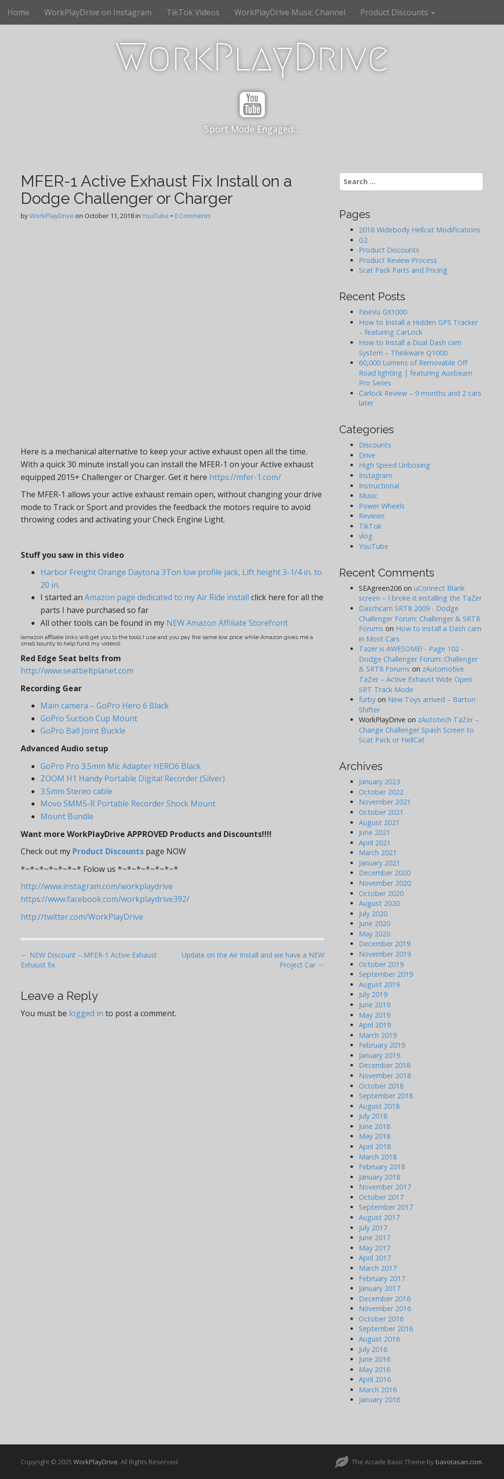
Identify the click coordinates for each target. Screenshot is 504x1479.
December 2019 (384, 943)
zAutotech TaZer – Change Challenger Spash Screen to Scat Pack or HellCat (419, 729)
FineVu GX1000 (383, 312)
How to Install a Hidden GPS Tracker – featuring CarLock (418, 327)
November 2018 (385, 1075)
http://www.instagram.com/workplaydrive (97, 886)
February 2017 (382, 1278)
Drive (367, 455)
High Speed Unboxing (394, 465)
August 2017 (379, 1217)
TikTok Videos (193, 12)
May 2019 (374, 1015)
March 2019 (378, 1035)
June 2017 (374, 1237)
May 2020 (374, 933)
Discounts (375, 445)
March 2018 (378, 1156)
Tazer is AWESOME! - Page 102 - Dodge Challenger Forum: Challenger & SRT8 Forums (418, 659)
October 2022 (381, 792)
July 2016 (373, 1349)
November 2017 (385, 1186)
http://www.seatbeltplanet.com (77, 670)
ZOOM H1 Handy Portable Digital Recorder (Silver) (132, 778)
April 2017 (375, 1257)
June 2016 (374, 1359)
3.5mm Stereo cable (76, 791)
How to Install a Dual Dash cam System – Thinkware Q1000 (410, 347)
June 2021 (374, 832)
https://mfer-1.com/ (245, 477)
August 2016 (379, 1339)
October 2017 (381, 1197)
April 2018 (375, 1146)
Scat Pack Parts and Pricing (403, 270)
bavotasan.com (459, 1461)
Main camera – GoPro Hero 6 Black (104, 705)
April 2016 (375, 1379)
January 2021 (379, 863)
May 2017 (374, 1248)
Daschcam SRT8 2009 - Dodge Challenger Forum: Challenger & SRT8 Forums (419, 618)
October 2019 (381, 964)
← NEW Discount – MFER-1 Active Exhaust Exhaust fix (89, 959)
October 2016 (381, 1318)
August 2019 (379, 984)
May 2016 (374, 1369)
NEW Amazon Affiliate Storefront (227, 622)
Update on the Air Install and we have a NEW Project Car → (253, 959)
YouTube (155, 215)
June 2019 (374, 1004)
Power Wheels (382, 506)
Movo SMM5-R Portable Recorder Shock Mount (128, 803)
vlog (366, 536)
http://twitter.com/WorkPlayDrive (82, 916)
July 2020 (373, 913)
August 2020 (379, 903)
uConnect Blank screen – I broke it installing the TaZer (420, 593)
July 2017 (373, 1227)
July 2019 (373, 994)
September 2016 (386, 1328)
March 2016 (378, 1389)
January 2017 (379, 1288)
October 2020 (381, 893)
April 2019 (375, 1024)
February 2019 (382, 1045)
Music (368, 495)
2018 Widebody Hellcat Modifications (419, 229)
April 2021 (375, 842)
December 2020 (384, 872)
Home (18, 12)
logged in (86, 1013)
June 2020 (374, 923)
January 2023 (379, 781)
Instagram (375, 475)
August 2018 (379, 1106)
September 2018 (386, 1095)
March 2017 (378, 1268)
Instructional (379, 485)
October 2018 (381, 1086)
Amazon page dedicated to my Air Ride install (168, 597)
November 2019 (385, 954)
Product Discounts (397, 12)
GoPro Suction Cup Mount (88, 718)
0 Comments (192, 215)
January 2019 (379, 1055)
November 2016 (385, 1308)
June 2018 (374, 1126)
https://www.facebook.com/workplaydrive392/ (105, 899)
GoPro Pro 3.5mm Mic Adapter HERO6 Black (120, 766)
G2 (363, 240)
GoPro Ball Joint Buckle (83, 730)
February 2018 (382, 1166)
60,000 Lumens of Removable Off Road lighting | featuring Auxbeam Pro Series (415, 372)
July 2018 (373, 1116)
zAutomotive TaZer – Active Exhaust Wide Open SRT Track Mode (415, 679)
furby (367, 699)
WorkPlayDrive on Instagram (98, 12)
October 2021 (381, 812)
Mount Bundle (67, 816)
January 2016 (379, 1399)
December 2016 (384, 1298)
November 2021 (385, 801)
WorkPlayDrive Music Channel (290, 12)
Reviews (372, 515)
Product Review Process (398, 260)
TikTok (370, 526)
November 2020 (385, 883)
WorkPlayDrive (252, 57)
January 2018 (379, 1177)
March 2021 (378, 852)
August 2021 (379, 822)
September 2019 (386, 974)
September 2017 (386, 1207)
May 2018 (374, 1136)
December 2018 (384, 1065)
